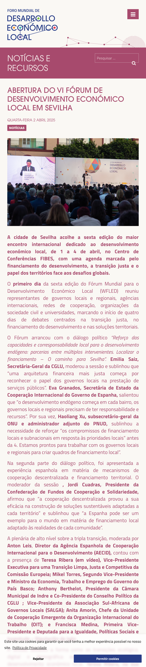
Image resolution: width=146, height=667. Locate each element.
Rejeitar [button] (38, 658)
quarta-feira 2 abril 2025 (31, 120)
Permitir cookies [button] (107, 658)
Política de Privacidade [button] (29, 647)
